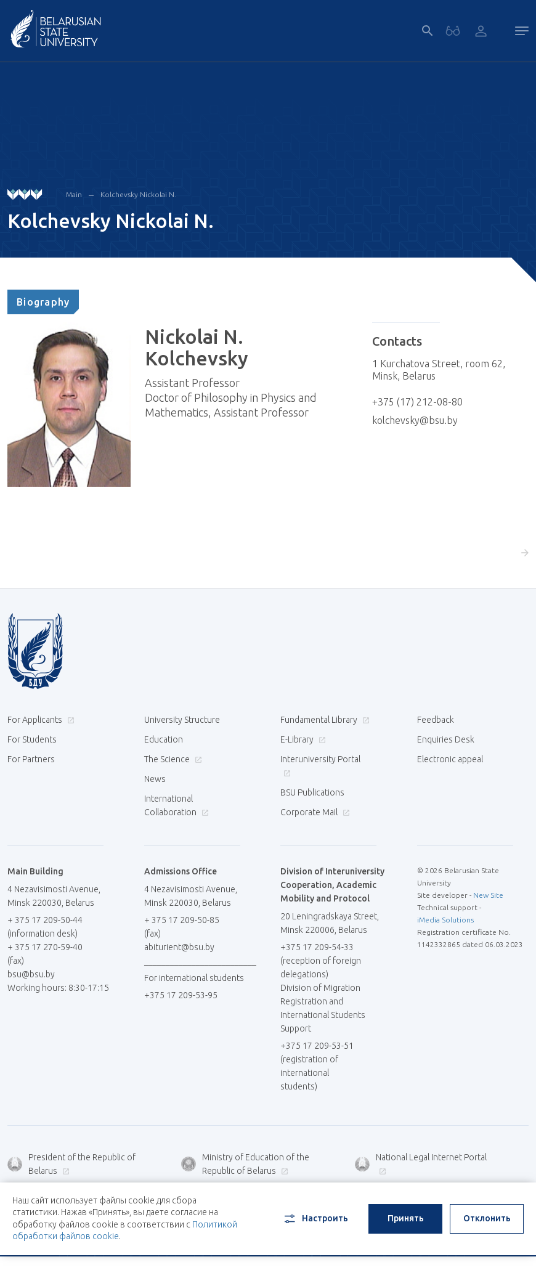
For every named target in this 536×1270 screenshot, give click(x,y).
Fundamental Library (323, 720)
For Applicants (39, 720)
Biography (43, 301)
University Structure (182, 720)
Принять (406, 1218)
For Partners (31, 759)
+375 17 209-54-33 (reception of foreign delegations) (320, 960)
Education (163, 739)
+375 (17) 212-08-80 (417, 401)
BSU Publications (312, 792)
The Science (171, 759)
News (155, 779)
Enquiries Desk (445, 739)
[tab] (43, 302)
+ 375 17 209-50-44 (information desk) (45, 926)
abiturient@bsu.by (179, 947)
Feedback (435, 720)
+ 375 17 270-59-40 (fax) (45, 954)
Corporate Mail (313, 812)
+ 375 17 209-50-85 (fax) (181, 926)
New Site (488, 895)
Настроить (315, 1218)
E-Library (301, 739)
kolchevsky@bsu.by (415, 420)
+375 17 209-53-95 (180, 995)
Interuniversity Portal (320, 765)
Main (74, 194)
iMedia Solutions (445, 920)
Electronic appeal (450, 759)
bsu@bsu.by (31, 974)
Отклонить (487, 1218)
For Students (32, 739)
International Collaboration (176, 805)
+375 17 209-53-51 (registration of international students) (317, 1066)
